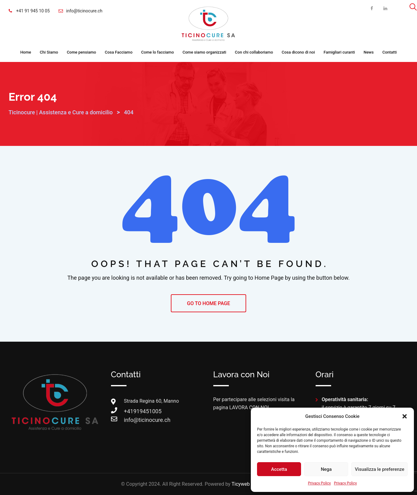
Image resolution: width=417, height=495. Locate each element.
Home (25, 52)
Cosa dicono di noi (298, 52)
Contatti (389, 52)
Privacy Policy (319, 483)
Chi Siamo (49, 52)
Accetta (279, 469)
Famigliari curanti (339, 52)
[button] (404, 416)
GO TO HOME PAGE (208, 303)
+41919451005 (130, 411)
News (369, 52)
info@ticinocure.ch (84, 10)
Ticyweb (241, 484)
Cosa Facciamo (118, 52)
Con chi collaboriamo (254, 52)
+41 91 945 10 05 (32, 10)
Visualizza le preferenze (379, 469)
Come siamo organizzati (204, 52)
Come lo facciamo (157, 52)
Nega (326, 469)
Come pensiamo (81, 52)
